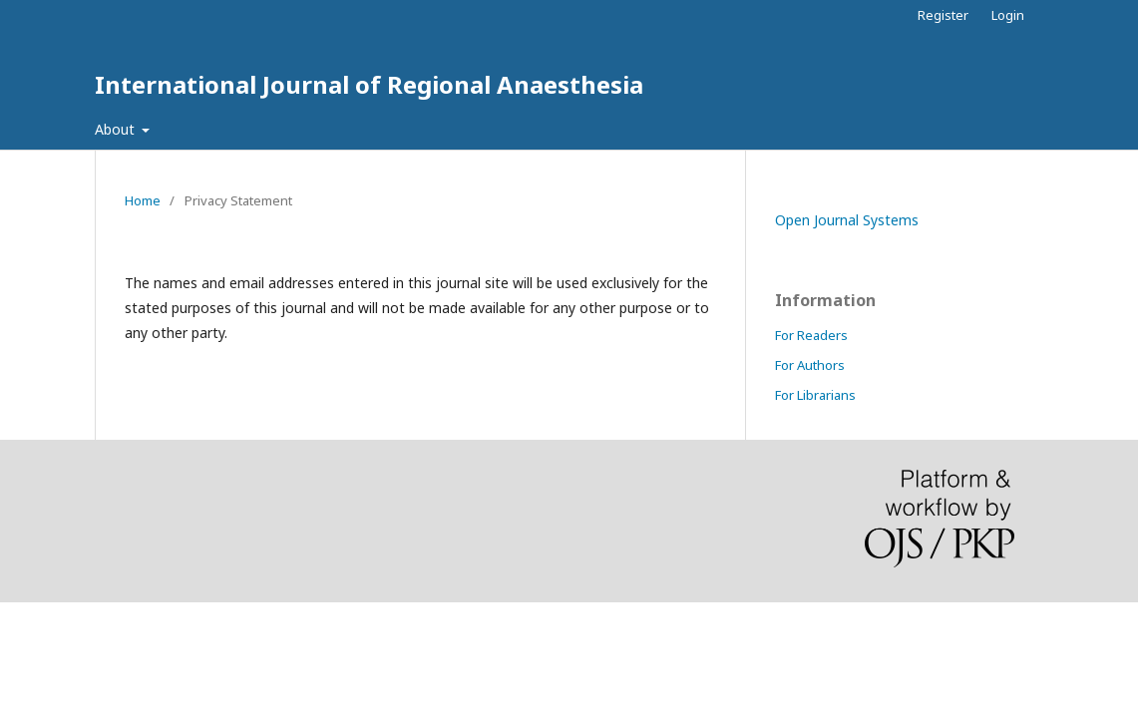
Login (1007, 15)
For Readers (811, 335)
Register (943, 15)
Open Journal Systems (847, 219)
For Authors (810, 365)
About (117, 129)
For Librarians (815, 395)
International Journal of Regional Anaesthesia (369, 84)
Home (143, 200)
